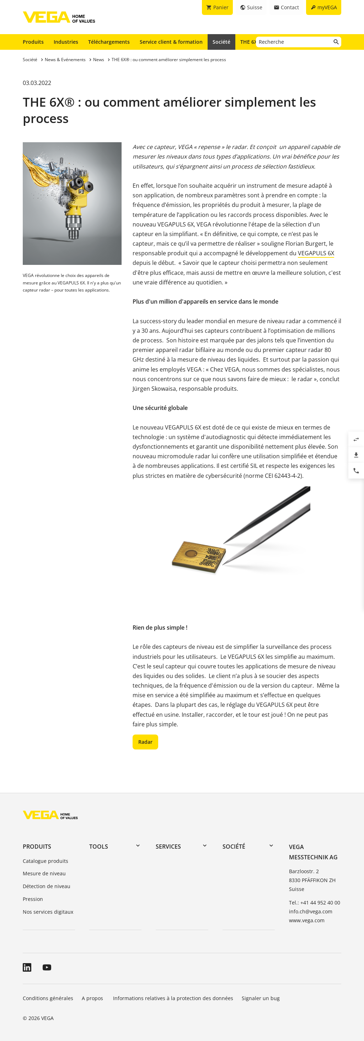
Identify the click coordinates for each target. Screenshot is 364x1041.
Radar (145, 741)
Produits (33, 41)
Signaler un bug (261, 998)
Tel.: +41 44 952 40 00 (314, 902)
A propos (93, 998)
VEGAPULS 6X (316, 253)
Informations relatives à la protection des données (173, 998)
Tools (98, 846)
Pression (33, 899)
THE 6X (250, 41)
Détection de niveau (46, 886)
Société (221, 41)
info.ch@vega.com (310, 911)
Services (168, 846)
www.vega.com (307, 920)
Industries (66, 41)
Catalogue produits (45, 861)
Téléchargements (109, 41)
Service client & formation (171, 41)
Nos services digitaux (48, 911)
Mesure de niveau (44, 873)
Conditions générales (48, 998)
